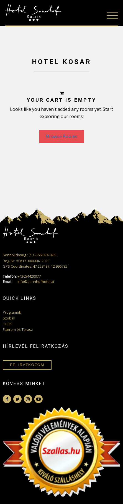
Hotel (7, 323)
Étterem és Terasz (18, 329)
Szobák (9, 318)
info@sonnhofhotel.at (28, 281)
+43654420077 (22, 276)
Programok (12, 312)
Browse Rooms (61, 136)
